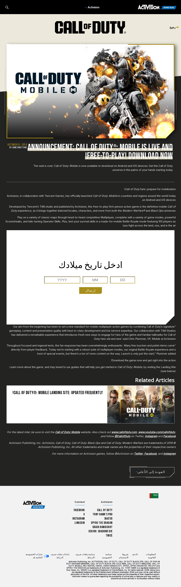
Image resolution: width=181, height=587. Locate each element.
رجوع (174, 27)
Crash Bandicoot (102, 527)
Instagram (78, 518)
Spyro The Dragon (102, 523)
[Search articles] (7, 7)
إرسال (91, 290)
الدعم (135, 554)
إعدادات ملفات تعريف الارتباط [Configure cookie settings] (60, 556)
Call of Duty (105, 510)
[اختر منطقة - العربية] (154, 495)
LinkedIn (80, 523)
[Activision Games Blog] (157, 7)
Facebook (79, 510)
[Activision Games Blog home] (34, 505)
